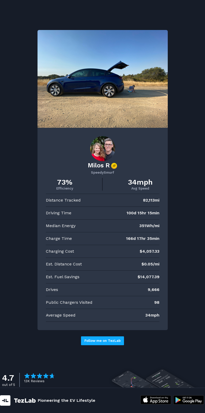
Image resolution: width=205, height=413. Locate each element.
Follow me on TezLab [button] (102, 341)
